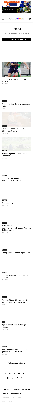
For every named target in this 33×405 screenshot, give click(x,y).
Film (3, 322)
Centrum (4, 297)
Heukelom (4, 222)
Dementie (4, 101)
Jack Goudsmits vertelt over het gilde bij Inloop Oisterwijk (15, 351)
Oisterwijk (4, 76)
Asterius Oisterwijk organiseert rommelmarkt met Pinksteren (14, 301)
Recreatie (4, 150)
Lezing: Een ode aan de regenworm (16, 253)
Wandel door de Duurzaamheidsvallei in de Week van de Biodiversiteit (16, 228)
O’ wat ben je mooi (9, 203)
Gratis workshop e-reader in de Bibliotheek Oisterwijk (14, 130)
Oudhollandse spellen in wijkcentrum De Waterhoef (12, 179)
